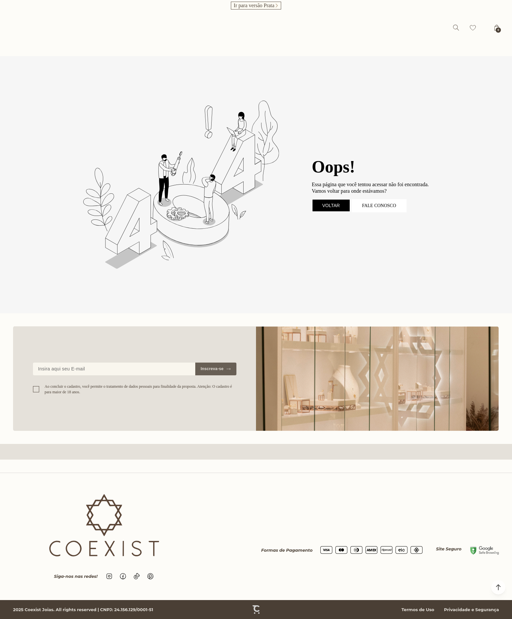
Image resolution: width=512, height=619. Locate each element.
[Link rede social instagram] (109, 576)
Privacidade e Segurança (471, 609)
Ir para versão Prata (254, 5)
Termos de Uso (417, 609)
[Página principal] (257, 28)
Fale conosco (379, 205)
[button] (498, 587)
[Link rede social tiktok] (137, 576)
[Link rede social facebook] (123, 576)
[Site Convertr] (256, 609)
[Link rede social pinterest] (150, 576)
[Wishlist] (473, 28)
